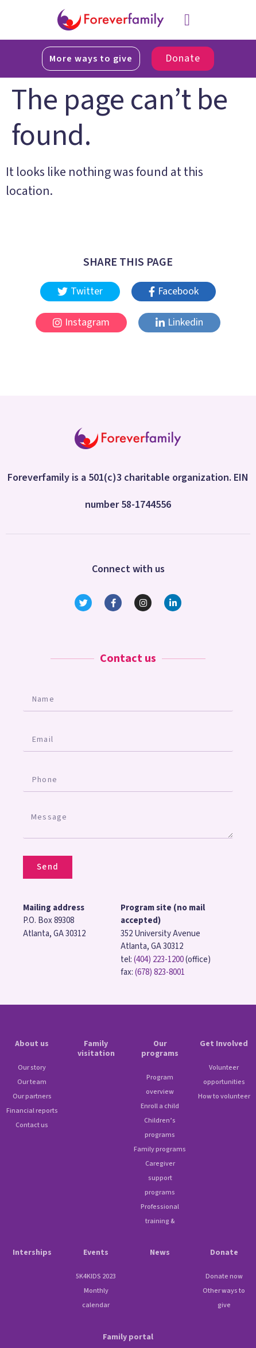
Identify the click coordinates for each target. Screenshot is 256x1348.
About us (32, 1044)
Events (95, 1252)
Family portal (128, 1337)
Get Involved (224, 1044)
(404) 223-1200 (159, 959)
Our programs (160, 1048)
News (160, 1252)
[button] (187, 20)
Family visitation (96, 1048)
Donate (224, 1252)
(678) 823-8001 (160, 972)
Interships (32, 1252)
